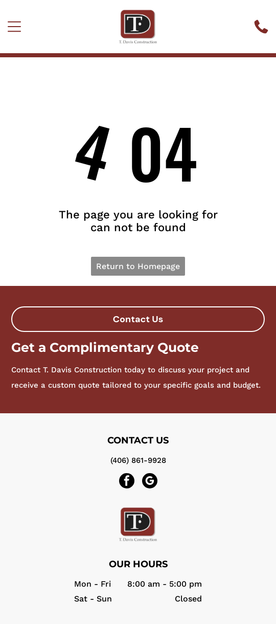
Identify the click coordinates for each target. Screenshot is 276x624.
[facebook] (126, 482)
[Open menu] (14, 26)
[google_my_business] (149, 482)
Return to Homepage (138, 266)
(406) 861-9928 (138, 460)
